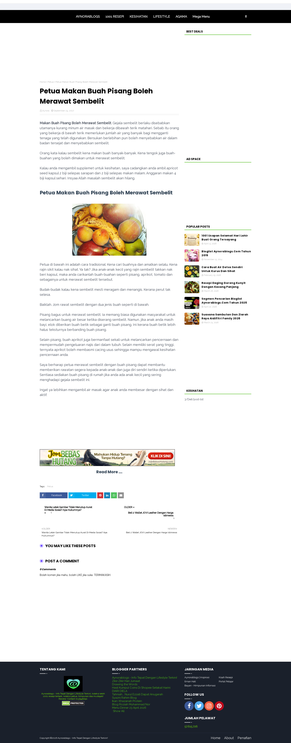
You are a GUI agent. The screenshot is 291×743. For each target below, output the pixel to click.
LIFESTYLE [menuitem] (161, 16)
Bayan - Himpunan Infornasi (199, 685)
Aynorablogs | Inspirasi (196, 677)
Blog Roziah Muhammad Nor (131, 704)
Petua (51, 82)
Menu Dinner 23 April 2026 (129, 707)
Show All (119, 711)
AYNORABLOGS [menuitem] (88, 16)
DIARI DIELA (119, 691)
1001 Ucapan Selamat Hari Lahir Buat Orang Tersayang (225, 237)
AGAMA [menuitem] (181, 16)
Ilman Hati (190, 681)
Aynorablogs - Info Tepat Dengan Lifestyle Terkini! (144, 677)
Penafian (244, 738)
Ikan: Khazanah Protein (127, 701)
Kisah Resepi (226, 677)
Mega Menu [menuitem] (201, 16)
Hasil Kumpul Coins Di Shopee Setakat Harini (141, 687)
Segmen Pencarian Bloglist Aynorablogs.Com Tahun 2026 (224, 300)
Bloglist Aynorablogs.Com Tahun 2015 (226, 253)
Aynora (45, 110)
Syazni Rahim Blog (124, 697)
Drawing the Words (124, 684)
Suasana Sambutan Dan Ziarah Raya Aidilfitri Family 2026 (225, 316)
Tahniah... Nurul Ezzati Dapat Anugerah (137, 694)
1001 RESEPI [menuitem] (114, 16)
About (229, 738)
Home (43, 82)
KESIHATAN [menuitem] (139, 16)
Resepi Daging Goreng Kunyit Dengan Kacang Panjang (224, 285)
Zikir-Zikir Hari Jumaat (126, 681)
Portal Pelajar (226, 681)
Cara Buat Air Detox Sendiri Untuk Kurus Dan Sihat (222, 269)
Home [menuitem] (56, 16)
